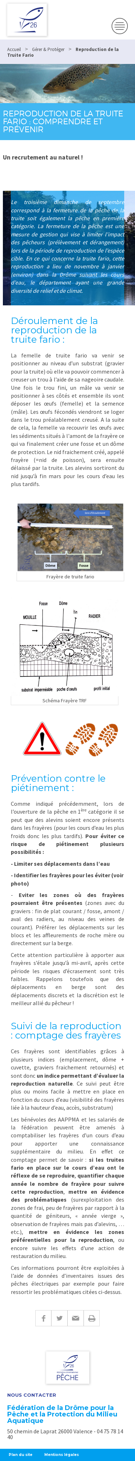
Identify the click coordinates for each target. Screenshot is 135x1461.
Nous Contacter (31, 1395)
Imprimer (92, 1318)
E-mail (75, 1318)
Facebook (43, 1318)
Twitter (59, 1318)
